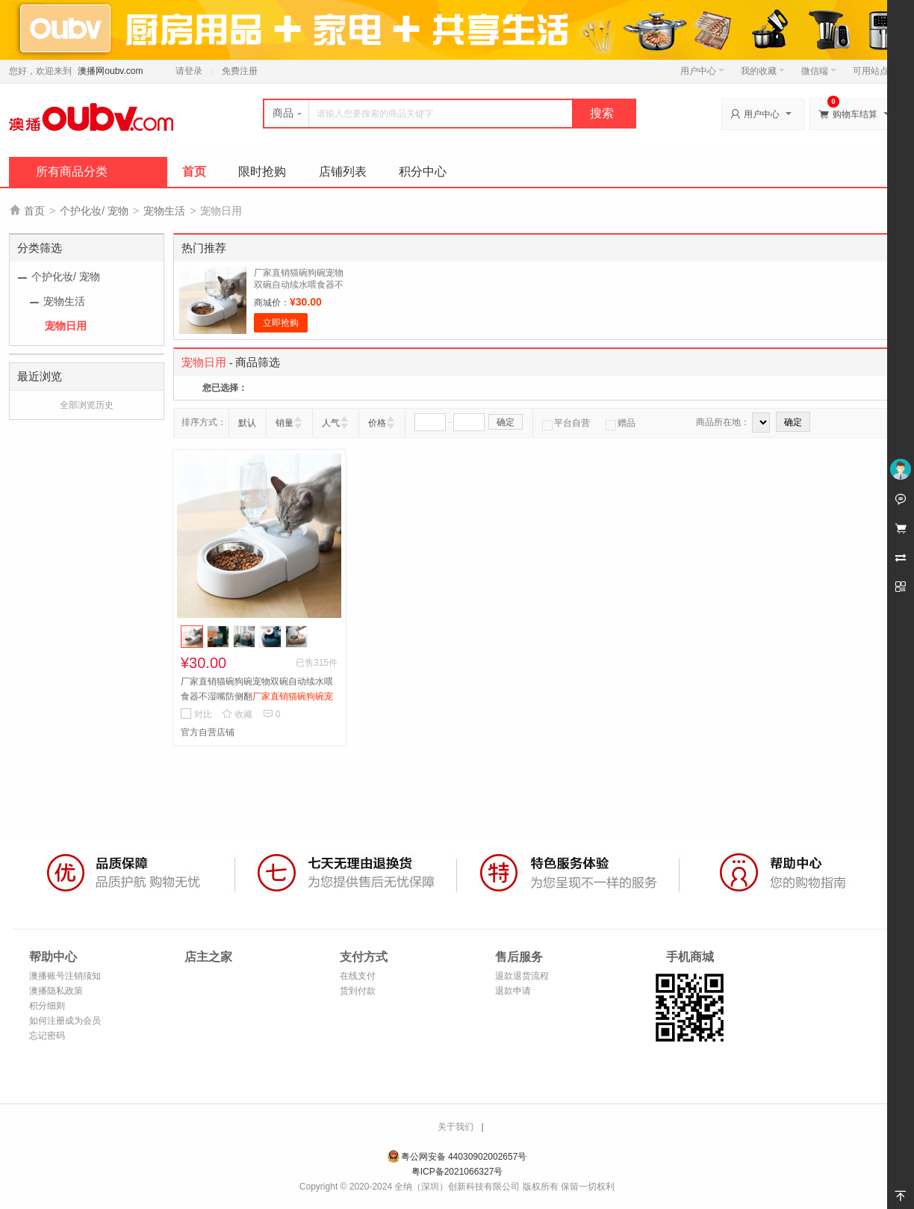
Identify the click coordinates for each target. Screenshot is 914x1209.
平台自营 (566, 423)
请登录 (188, 71)
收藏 (237, 714)
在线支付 (358, 976)
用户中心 (702, 71)
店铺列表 (343, 171)
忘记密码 (47, 1035)
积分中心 (423, 171)
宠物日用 (66, 326)
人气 (331, 423)
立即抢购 (281, 323)
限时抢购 (262, 171)
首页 (194, 171)
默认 (247, 423)
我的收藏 (763, 71)
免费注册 (240, 71)
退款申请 (513, 991)
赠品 (620, 423)
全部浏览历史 (87, 405)
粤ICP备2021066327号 (457, 1171)
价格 (377, 423)
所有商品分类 (72, 171)
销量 (284, 423)
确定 (505, 422)
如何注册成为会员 (65, 1020)
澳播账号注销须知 (65, 976)
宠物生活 (164, 211)
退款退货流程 (522, 976)
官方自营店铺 (207, 732)
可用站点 (875, 71)
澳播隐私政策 (56, 991)
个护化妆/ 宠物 (94, 211)
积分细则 (47, 1006)
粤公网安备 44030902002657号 (464, 1156)
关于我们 (455, 1127)
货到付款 (358, 991)
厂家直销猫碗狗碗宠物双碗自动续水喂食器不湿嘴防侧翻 (298, 285)
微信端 (818, 71)
